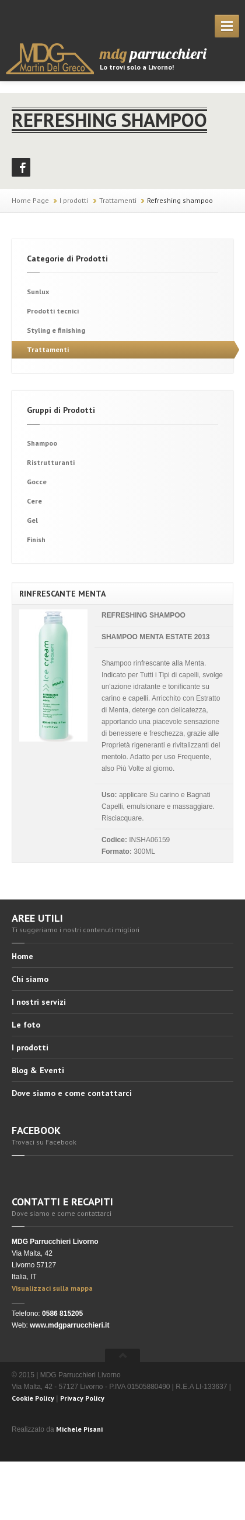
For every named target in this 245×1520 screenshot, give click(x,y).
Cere (34, 501)
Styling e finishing (56, 330)
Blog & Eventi (38, 1070)
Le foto (26, 1024)
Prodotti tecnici (53, 310)
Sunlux (38, 291)
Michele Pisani (79, 1429)
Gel (32, 520)
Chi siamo (30, 979)
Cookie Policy (33, 1398)
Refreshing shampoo (180, 200)
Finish (36, 539)
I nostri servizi (39, 1002)
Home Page (30, 200)
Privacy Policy (82, 1398)
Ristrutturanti (51, 462)
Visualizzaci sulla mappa (52, 1288)
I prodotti (74, 200)
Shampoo (42, 443)
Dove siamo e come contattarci (72, 1093)
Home (22, 956)
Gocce (37, 481)
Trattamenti (117, 200)
